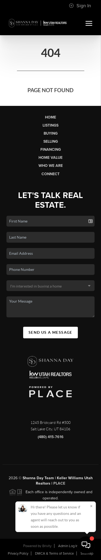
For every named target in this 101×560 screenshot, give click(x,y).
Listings (50, 125)
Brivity (46, 546)
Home (50, 117)
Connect (50, 174)
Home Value (50, 157)
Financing (50, 149)
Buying (51, 133)
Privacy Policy (18, 553)
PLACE (59, 485)
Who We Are (51, 165)
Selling (50, 141)
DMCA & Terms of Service (54, 553)
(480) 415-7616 (51, 438)
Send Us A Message (50, 332)
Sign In (80, 5)
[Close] (91, 506)
